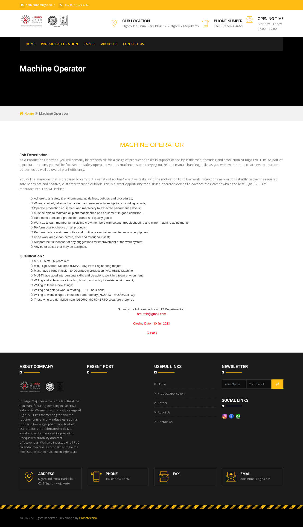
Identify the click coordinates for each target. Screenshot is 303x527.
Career (162, 403)
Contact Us (165, 422)
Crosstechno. (88, 518)
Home (27, 113)
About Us (164, 412)
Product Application (171, 393)
